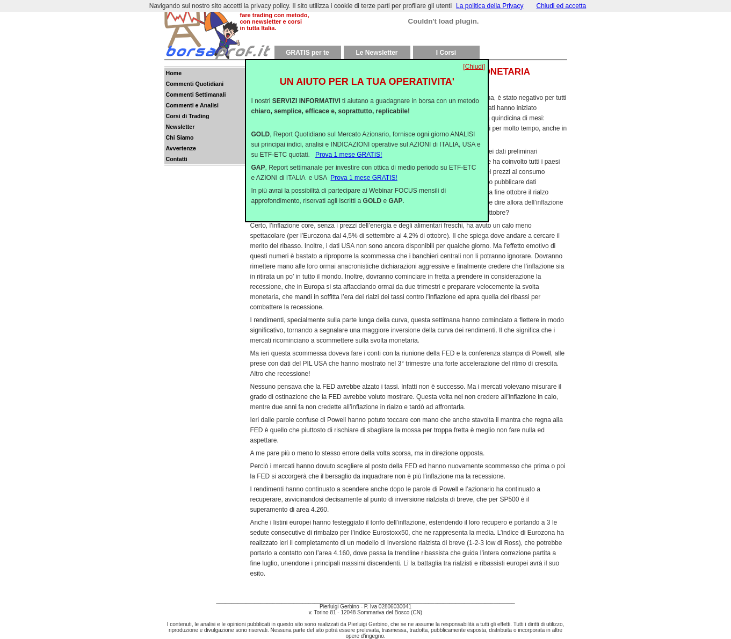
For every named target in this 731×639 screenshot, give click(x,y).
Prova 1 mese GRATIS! (348, 146)
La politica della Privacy (489, 6)
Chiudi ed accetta (562, 6)
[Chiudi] (474, 58)
